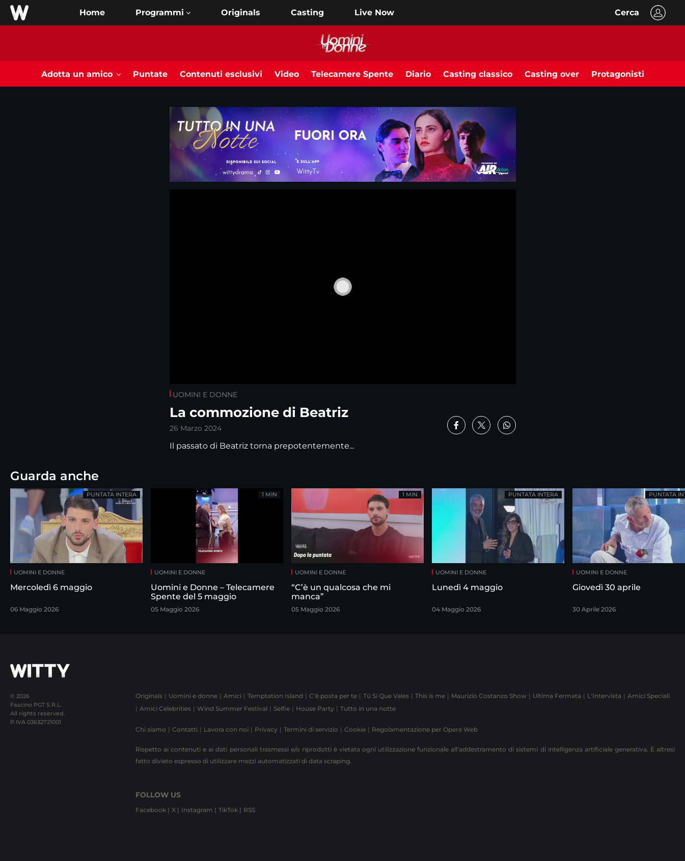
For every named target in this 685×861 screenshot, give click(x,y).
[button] (162, 13)
